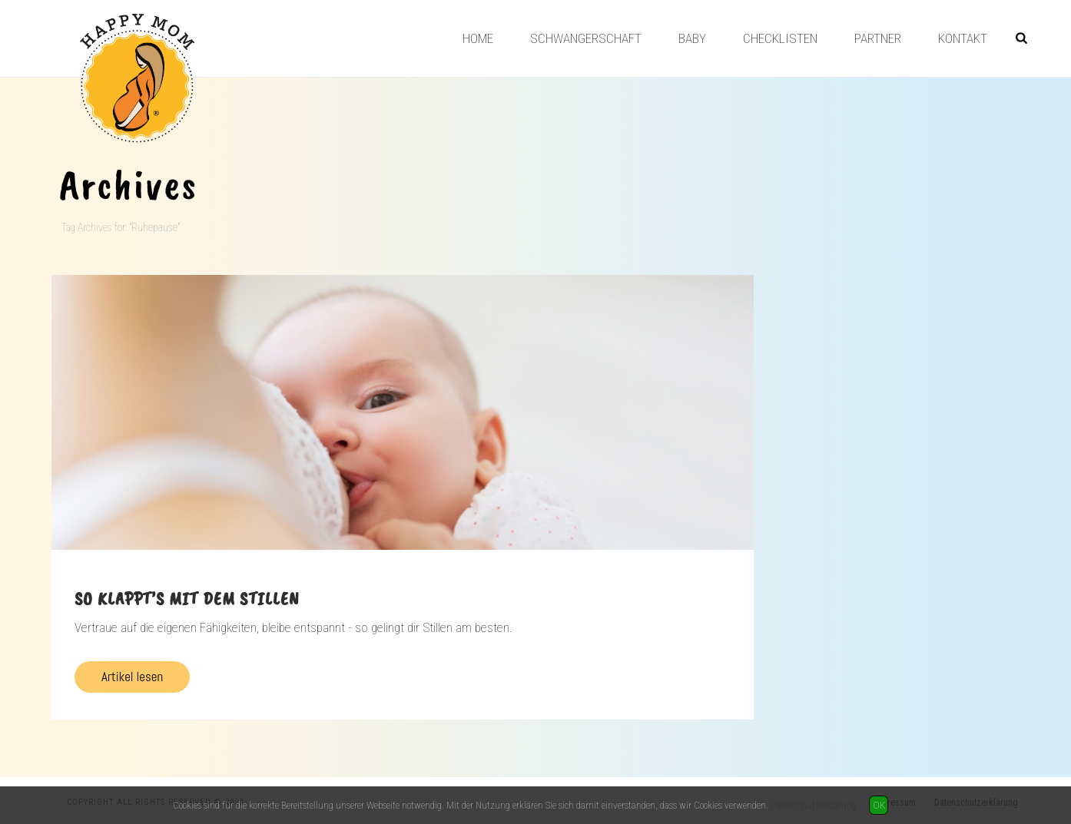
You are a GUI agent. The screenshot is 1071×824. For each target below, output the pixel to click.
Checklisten (780, 38)
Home (478, 38)
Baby (692, 38)
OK (879, 805)
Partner (877, 38)
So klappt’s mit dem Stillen (187, 598)
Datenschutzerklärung (814, 805)
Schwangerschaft (586, 38)
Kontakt (962, 38)
